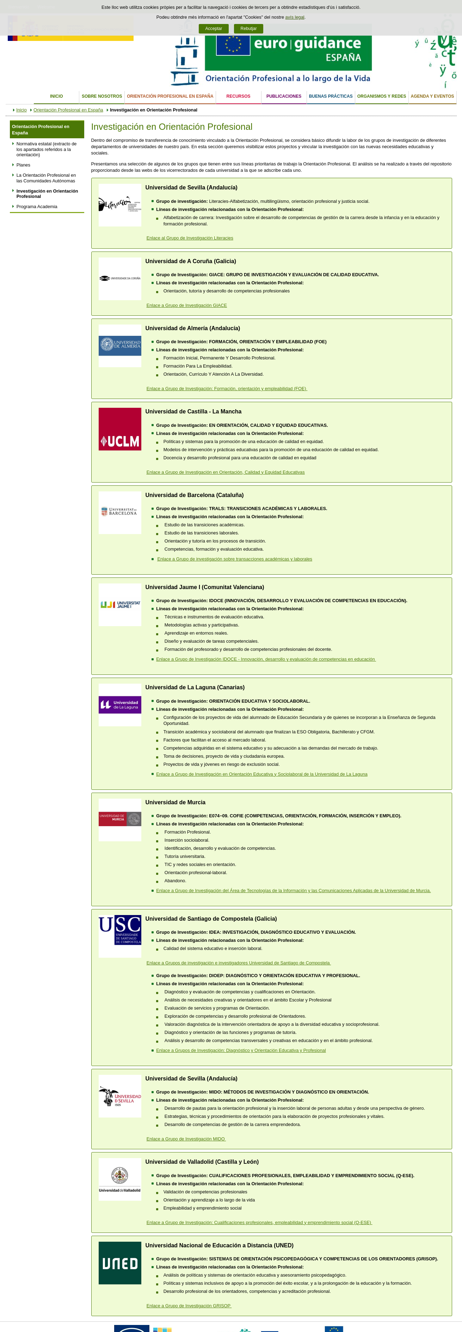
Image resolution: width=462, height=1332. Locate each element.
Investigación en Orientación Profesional (47, 193)
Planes (23, 165)
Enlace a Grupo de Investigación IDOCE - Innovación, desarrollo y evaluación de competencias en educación (266, 659)
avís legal (294, 17)
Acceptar (213, 28)
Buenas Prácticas (331, 96)
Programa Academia (37, 206)
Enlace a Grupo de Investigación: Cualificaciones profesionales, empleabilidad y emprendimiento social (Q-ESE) (259, 1222)
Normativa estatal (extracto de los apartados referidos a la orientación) (47, 149)
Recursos (239, 96)
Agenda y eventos (432, 96)
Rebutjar (249, 28)
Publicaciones (283, 96)
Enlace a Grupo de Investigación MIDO (186, 1139)
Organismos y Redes (381, 96)
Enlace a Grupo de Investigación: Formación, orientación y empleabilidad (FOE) (227, 388)
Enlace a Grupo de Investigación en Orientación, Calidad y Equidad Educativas (226, 472)
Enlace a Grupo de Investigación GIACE (187, 305)
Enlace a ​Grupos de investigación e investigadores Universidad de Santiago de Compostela (239, 962)
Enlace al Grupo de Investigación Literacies (190, 238)
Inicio (56, 96)
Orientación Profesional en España (170, 96)
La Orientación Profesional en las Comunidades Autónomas (46, 177)
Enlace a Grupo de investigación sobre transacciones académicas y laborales (234, 559)
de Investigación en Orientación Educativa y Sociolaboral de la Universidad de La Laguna (262, 774)
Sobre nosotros (102, 96)
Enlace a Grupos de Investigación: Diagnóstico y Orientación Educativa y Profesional (241, 1050)
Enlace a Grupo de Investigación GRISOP (189, 1305)
